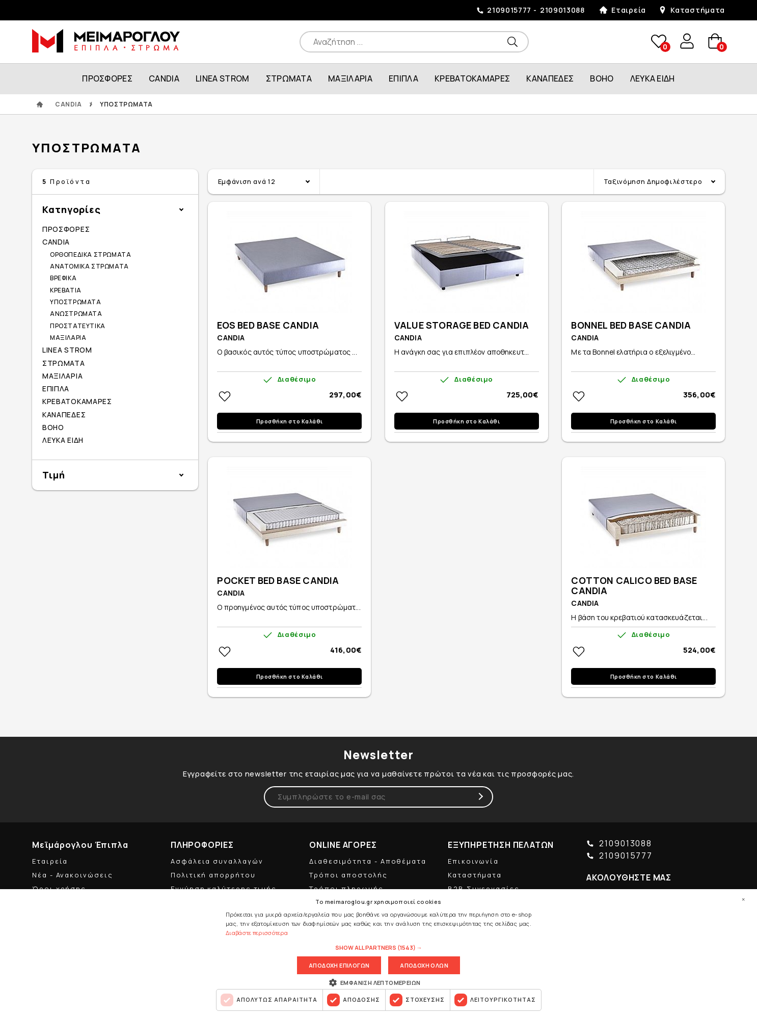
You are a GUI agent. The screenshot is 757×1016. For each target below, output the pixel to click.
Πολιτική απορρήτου (213, 874)
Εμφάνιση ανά (247, 181)
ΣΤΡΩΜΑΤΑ (289, 78)
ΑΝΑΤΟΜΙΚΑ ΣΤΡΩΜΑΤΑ (89, 266)
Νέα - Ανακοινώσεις (72, 874)
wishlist (657, 41)
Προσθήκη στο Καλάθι (289, 421)
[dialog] (378, 952)
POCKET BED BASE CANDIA (278, 581)
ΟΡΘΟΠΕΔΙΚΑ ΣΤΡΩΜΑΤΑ (90, 254)
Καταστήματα (697, 10)
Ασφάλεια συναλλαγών (217, 861)
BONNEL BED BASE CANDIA (631, 325)
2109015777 (509, 10)
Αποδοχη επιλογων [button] (339, 965)
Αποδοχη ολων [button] (424, 965)
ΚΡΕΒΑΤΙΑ (66, 290)
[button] (378, 948)
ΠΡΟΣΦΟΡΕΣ (107, 78)
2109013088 (562, 10)
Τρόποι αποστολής (348, 874)
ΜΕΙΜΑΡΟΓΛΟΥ (106, 41)
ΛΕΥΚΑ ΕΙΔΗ (652, 78)
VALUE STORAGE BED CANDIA (461, 325)
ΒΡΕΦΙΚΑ (63, 278)
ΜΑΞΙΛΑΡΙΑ (350, 78)
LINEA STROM (223, 78)
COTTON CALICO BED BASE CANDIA (634, 586)
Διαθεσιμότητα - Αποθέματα (367, 861)
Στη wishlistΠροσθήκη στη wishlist (224, 396)
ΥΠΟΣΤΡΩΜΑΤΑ (75, 302)
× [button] (743, 899)
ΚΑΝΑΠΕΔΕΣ (550, 78)
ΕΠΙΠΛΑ (403, 78)
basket (715, 41)
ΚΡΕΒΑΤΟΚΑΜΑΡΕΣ (472, 78)
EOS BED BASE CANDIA (267, 325)
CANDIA (164, 78)
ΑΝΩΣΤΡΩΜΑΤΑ (76, 313)
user (686, 41)
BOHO (601, 78)
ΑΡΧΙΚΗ (39, 104)
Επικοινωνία (473, 861)
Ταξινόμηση (653, 181)
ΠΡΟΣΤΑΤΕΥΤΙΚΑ (77, 326)
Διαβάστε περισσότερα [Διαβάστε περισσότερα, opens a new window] (257, 933)
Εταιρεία (628, 10)
